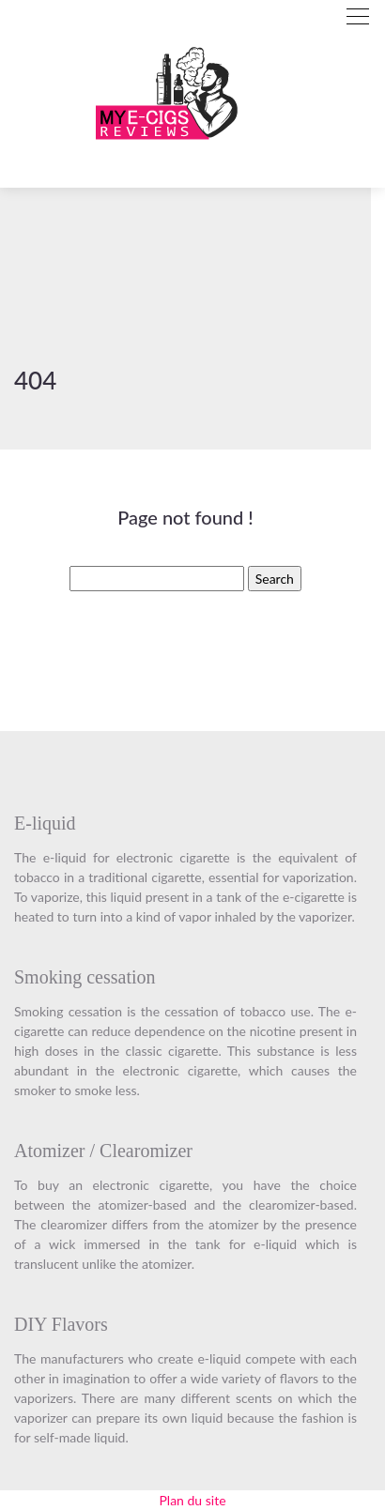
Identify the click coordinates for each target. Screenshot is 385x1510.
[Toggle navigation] (358, 16)
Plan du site (192, 1500)
